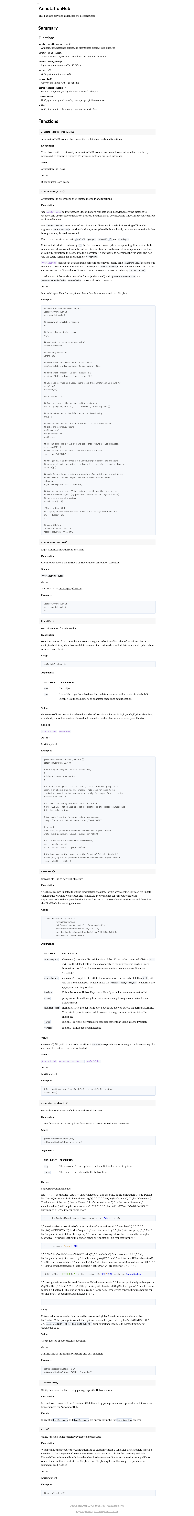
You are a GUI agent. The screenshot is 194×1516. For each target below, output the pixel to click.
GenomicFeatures (17, 232)
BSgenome (14, 80)
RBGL (12, 342)
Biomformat (14, 118)
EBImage (13, 171)
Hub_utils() (66, 70)
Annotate (13, 49)
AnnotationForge (17, 60)
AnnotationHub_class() (71, 53)
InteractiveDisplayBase (20, 270)
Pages (10, 22)
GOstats (13, 205)
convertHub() (66, 79)
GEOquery (14, 198)
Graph (12, 247)
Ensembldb (14, 186)
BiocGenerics (15, 91)
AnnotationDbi (16, 52)
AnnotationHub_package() (73, 61)
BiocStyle (13, 102)
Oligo (11, 308)
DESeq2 (13, 152)
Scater (12, 369)
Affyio (11, 45)
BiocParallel (14, 99)
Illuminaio (13, 262)
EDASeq (13, 175)
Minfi (11, 293)
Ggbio (11, 239)
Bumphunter (15, 129)
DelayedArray (15, 163)
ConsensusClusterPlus (19, 144)
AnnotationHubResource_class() (76, 44)
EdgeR (12, 179)
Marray (12, 289)
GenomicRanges (16, 236)
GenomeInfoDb (16, 224)
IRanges (12, 259)
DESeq (12, 148)
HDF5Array (14, 255)
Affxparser (14, 33)
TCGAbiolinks (15, 392)
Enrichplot (14, 182)
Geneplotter (15, 220)
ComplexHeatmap (18, 140)
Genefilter (14, 217)
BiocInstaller (15, 95)
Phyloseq (13, 327)
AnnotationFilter (17, 56)
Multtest (13, 300)
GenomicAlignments (18, 228)
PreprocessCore (17, 331)
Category (13, 133)
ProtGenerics (15, 335)
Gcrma (12, 213)
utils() (64, 105)
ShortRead (14, 373)
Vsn (10, 411)
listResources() (68, 96)
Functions (17, 75)
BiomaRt (13, 114)
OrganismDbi (15, 316)
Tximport (13, 403)
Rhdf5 (11, 350)
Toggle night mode (105, 1511)
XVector (13, 415)
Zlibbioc (12, 418)
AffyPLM (13, 41)
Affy (11, 37)
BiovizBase (14, 125)
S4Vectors (14, 365)
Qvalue (12, 339)
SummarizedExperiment (20, 384)
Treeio (12, 399)
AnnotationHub (16, 64)
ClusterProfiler (16, 137)
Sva (10, 388)
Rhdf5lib (13, 354)
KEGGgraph (14, 278)
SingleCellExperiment (19, 380)
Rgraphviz (13, 346)
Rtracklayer (14, 361)
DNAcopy (14, 156)
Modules (11, 26)
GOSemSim (14, 201)
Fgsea (11, 190)
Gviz (11, 251)
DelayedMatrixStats (18, 167)
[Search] (21, 4)
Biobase (13, 87)
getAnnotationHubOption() (73, 88)
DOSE (12, 160)
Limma (12, 281)
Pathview (13, 319)
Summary (15, 72)
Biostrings (13, 121)
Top (12, 69)
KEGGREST (14, 274)
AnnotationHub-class (74, 169)
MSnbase (13, 285)
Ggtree (12, 243)
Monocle (13, 297)
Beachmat (14, 83)
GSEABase (14, 209)
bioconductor (14, 11)
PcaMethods (15, 323)
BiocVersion (14, 106)
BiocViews (14, 110)
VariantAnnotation (17, 407)
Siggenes (13, 377)
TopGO (12, 396)
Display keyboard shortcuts (127, 1511)
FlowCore (13, 194)
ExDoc (104, 1506)
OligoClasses (15, 312)
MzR (11, 304)
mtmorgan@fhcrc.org (92, 588)
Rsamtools (14, 358)
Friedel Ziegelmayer (136, 1506)
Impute (12, 266)
